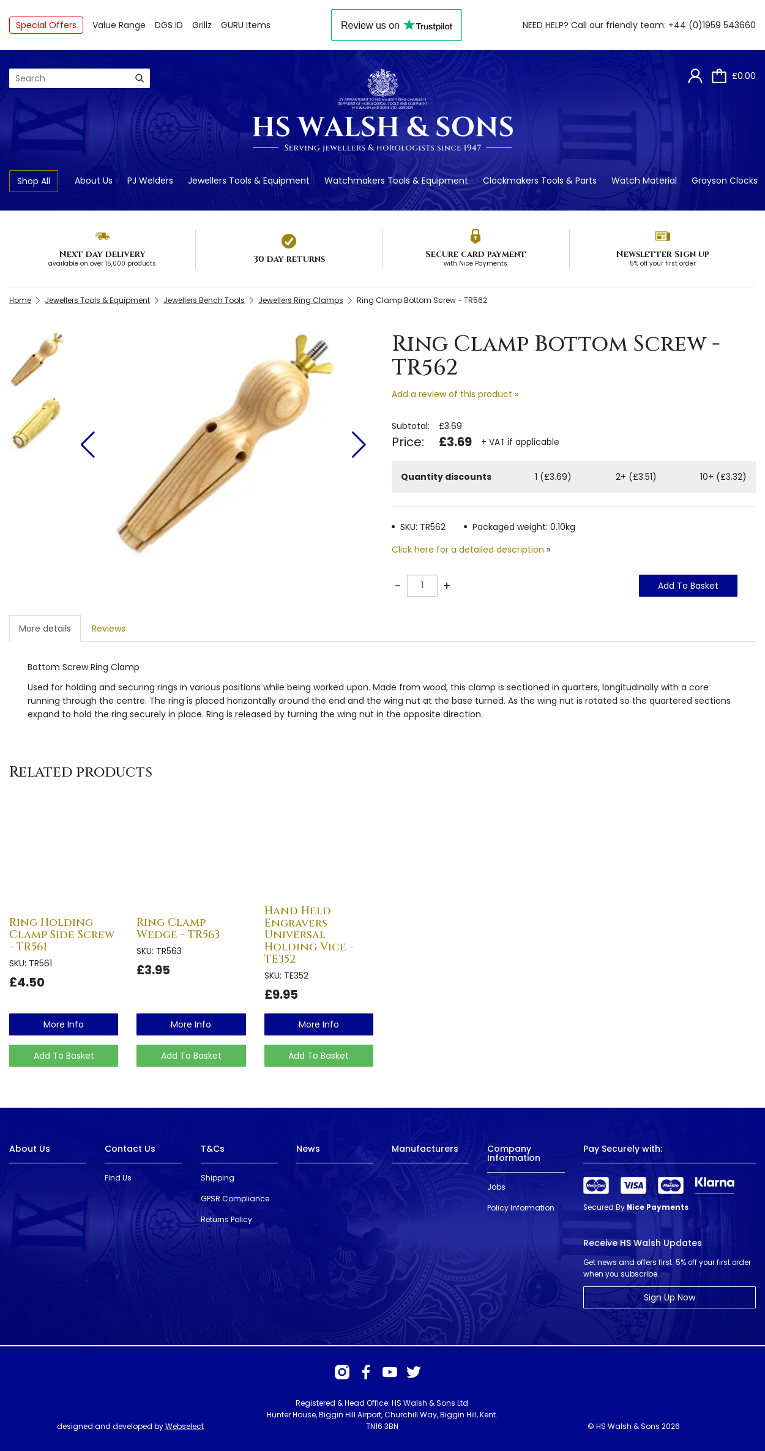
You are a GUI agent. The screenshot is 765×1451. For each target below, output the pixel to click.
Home (20, 300)
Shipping (217, 1178)
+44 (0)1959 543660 (712, 25)
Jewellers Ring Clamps (300, 300)
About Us (94, 180)
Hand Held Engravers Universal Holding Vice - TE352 (309, 935)
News (308, 1149)
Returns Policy (226, 1219)
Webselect (184, 1426)
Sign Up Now (669, 1297)
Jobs (496, 1187)
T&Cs (213, 1149)
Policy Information (520, 1208)
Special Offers (46, 25)
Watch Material (644, 180)
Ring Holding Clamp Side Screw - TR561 (61, 935)
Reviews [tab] (108, 628)
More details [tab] (45, 628)
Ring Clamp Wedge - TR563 (178, 928)
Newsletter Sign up (662, 254)
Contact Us (130, 1149)
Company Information (513, 1153)
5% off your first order (663, 263)
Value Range (119, 25)
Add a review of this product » (455, 394)
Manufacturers (425, 1149)
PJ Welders (150, 180)
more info (63, 1024)
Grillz (202, 25)
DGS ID (169, 25)
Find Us (118, 1178)
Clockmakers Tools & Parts (540, 180)
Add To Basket (688, 586)
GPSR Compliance (235, 1198)
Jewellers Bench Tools (204, 300)
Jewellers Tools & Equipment (249, 180)
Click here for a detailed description (468, 549)
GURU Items (246, 25)
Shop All (33, 181)
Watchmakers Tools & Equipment (396, 180)
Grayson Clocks (725, 180)
